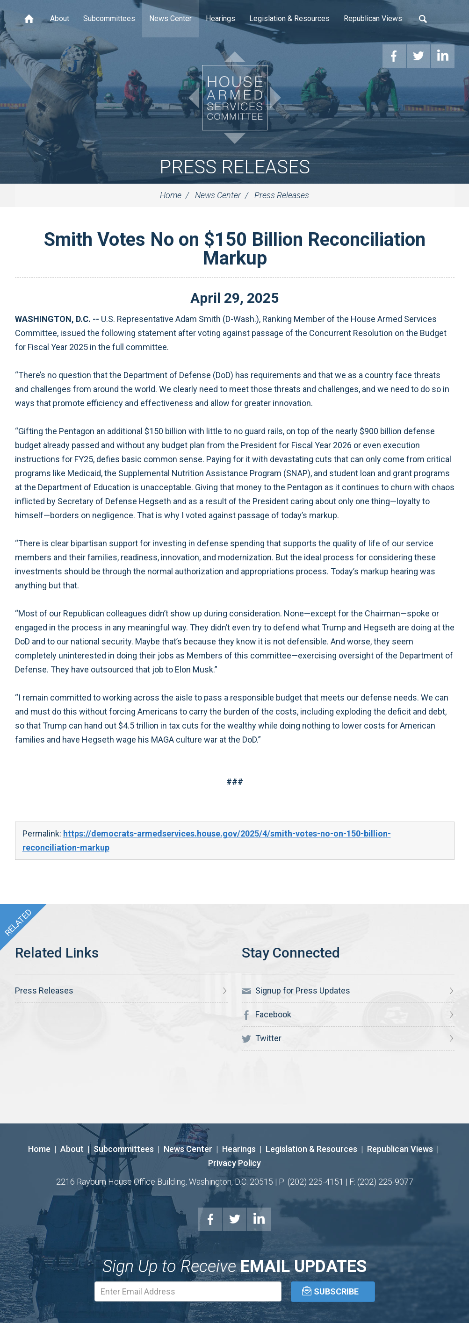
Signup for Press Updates (296, 991)
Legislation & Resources (289, 18)
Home (29, 18)
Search (423, 18)
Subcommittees (109, 18)
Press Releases (234, 167)
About (59, 18)
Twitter (261, 1038)
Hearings (220, 18)
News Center (170, 18)
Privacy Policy (234, 1163)
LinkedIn (259, 1219)
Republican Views (373, 18)
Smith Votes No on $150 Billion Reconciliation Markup (235, 249)
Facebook (266, 1014)
